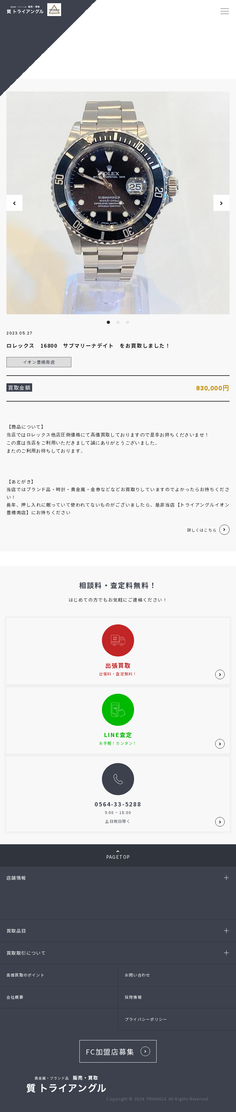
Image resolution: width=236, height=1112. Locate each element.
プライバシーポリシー (146, 1019)
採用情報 (133, 997)
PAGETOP (118, 854)
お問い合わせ (137, 974)
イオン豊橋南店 (39, 362)
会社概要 (14, 997)
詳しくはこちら (202, 530)
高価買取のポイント (25, 974)
